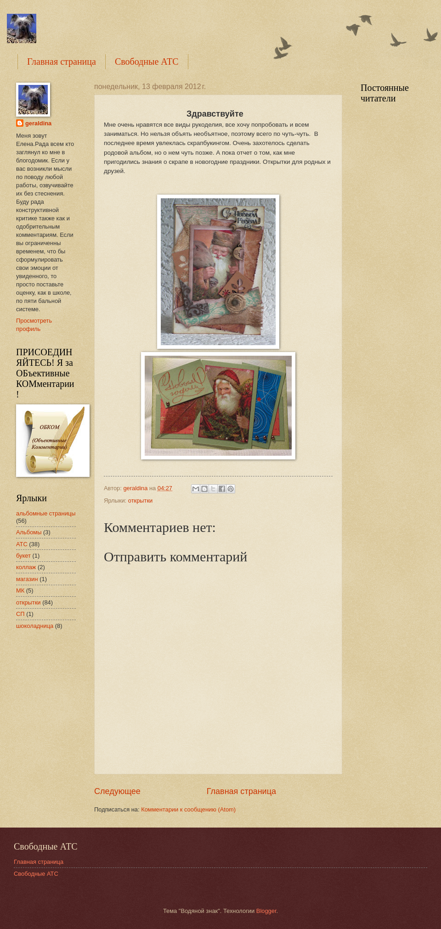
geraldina (38, 123)
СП (20, 613)
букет (23, 555)
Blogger (266, 910)
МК (20, 590)
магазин (27, 579)
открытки (140, 500)
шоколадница (34, 625)
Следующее (117, 791)
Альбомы (28, 532)
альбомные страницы (45, 513)
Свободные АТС (147, 61)
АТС (22, 544)
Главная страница (61, 61)
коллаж (26, 567)
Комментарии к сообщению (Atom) (188, 809)
